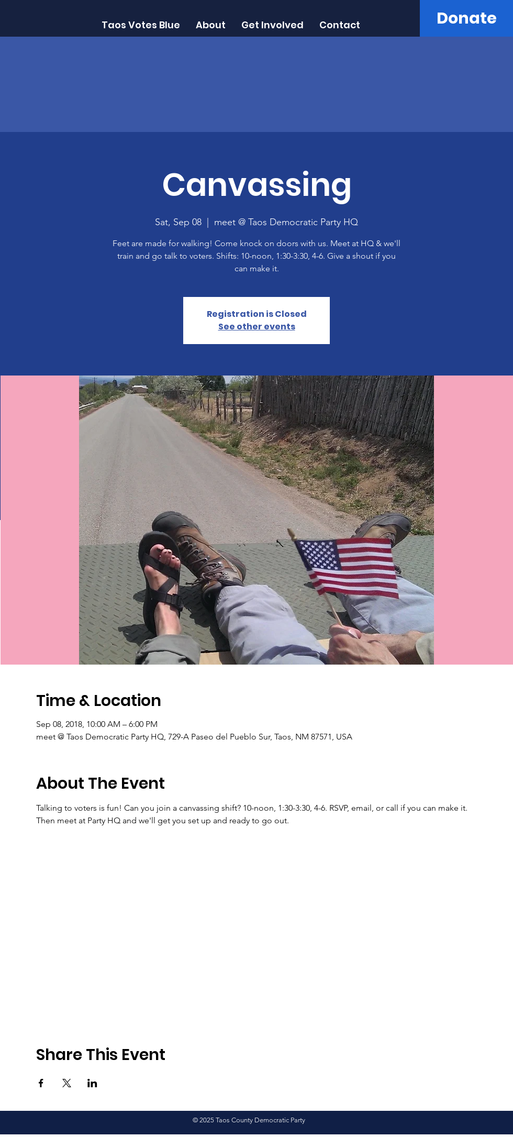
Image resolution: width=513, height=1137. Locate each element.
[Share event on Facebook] (41, 1083)
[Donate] (466, 18)
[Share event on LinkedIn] (92, 1083)
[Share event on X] (67, 1083)
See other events (256, 327)
